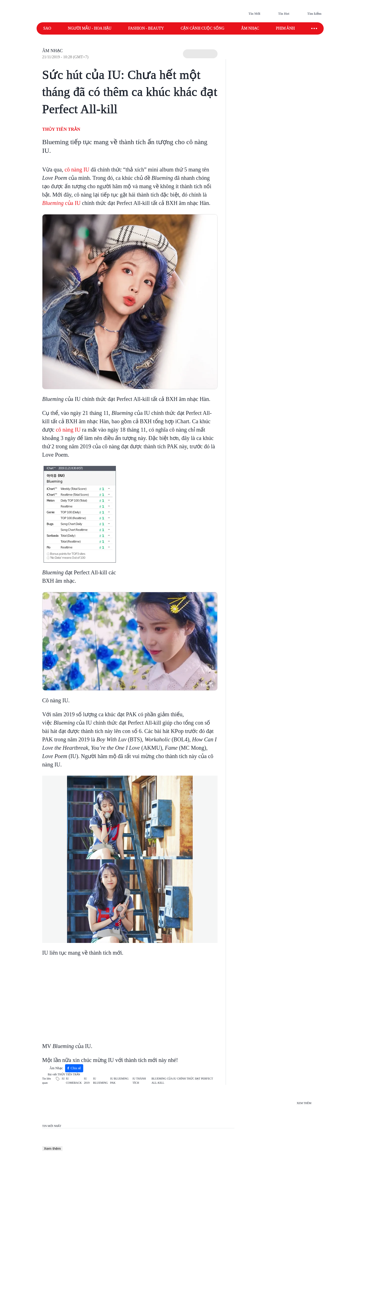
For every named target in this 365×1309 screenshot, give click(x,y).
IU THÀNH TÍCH (139, 1080)
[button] (200, 53)
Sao (47, 28)
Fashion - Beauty (146, 28)
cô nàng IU (77, 169)
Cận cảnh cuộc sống (202, 28)
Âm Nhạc (52, 50)
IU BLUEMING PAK (119, 1080)
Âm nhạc (250, 28)
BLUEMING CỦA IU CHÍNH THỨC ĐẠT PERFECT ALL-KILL (182, 1080)
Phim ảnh (285, 28)
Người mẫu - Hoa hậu (89, 28)
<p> (112, 996)
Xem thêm (52, 1148)
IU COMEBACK (74, 1080)
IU (63, 1078)
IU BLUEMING (100, 1080)
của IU (61, 203)
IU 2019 (87, 1080)
